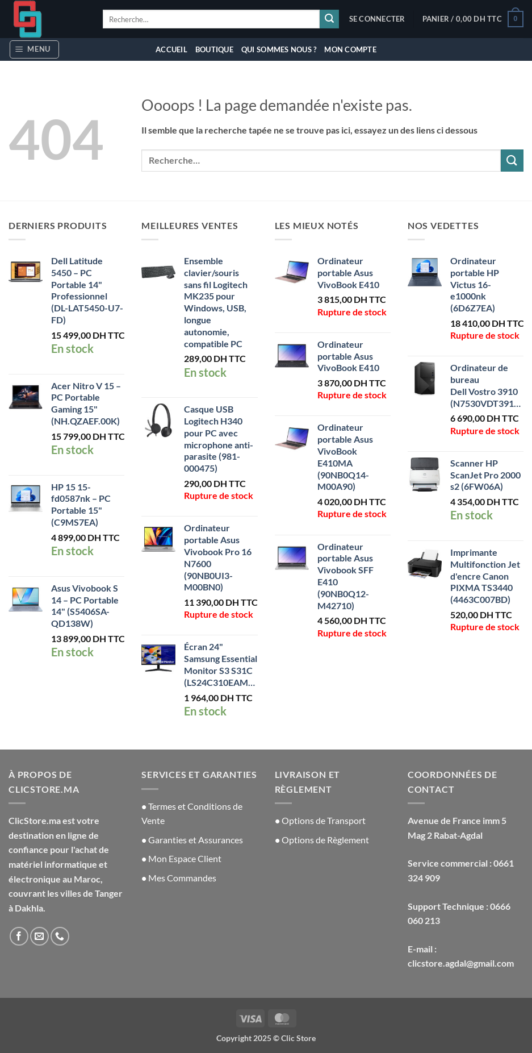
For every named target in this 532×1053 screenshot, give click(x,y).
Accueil (171, 49)
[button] (377, 18)
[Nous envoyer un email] (39, 936)
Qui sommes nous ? (278, 49)
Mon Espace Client (181, 858)
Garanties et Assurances (195, 839)
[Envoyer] (329, 19)
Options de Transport (320, 820)
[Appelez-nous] (60, 936)
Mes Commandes (182, 877)
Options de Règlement (322, 839)
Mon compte (350, 49)
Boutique (214, 49)
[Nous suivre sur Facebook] (19, 936)
